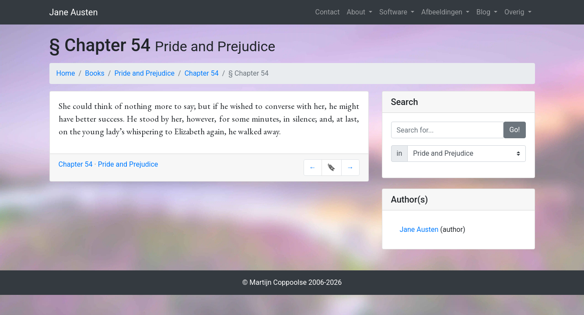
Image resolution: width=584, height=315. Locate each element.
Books (95, 73)
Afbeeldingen (442, 12)
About (356, 12)
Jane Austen (73, 12)
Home (65, 73)
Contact (327, 12)
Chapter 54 (202, 73)
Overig (515, 12)
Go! (514, 130)
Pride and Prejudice (144, 73)
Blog (484, 12)
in (399, 153)
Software (394, 12)
